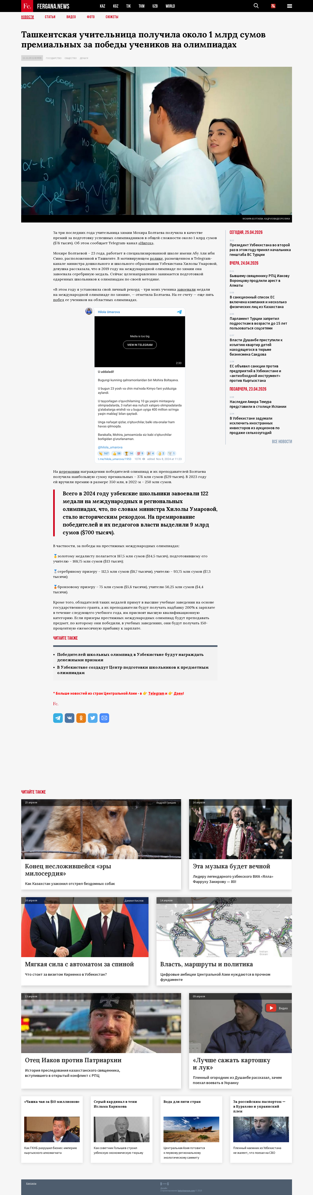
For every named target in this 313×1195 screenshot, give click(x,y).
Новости (27, 17)
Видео (71, 17)
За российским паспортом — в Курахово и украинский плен (259, 1106)
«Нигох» (146, 243)
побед (58, 299)
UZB (155, 6)
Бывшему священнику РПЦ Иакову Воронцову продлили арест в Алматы (259, 280)
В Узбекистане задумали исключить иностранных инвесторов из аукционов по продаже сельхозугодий (255, 425)
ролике (156, 258)
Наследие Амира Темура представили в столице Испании (258, 404)
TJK (128, 6)
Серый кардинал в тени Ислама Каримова (115, 1104)
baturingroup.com (186, 1191)
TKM (142, 6)
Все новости (282, 442)
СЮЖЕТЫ (112, 17)
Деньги (84, 58)
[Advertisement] (156, 760)
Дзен (178, 693)
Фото (91, 17)
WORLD (170, 6)
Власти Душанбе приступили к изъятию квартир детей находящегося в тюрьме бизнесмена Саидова (256, 347)
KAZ (102, 6)
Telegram (156, 693)
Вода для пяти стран (182, 1101)
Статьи (50, 17)
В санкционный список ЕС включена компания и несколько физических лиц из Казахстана (258, 302)
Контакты (31, 1183)
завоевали (186, 289)
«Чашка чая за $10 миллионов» (52, 1101)
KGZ (115, 6)
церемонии (69, 471)
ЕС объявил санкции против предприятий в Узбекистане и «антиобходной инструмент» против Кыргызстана (255, 373)
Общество (71, 58)
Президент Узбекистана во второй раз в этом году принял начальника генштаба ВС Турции (260, 249)
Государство (54, 58)
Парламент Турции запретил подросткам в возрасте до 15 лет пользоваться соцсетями (258, 323)
